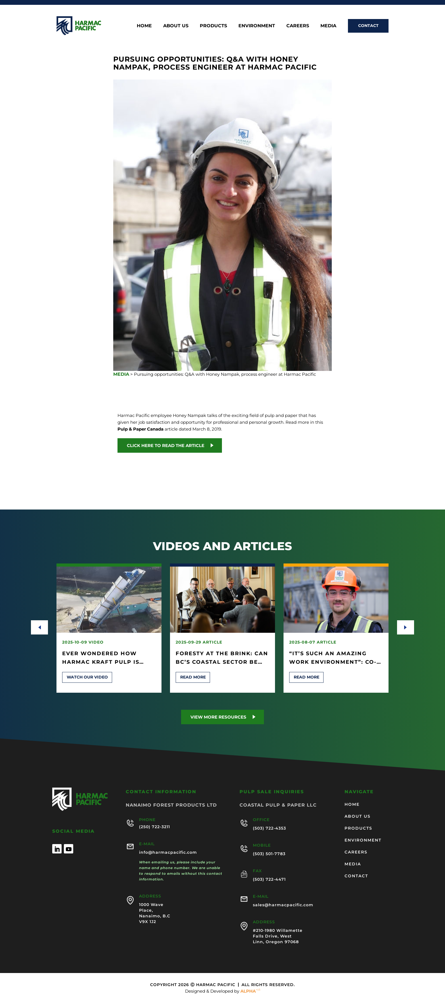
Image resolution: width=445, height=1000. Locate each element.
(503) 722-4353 (269, 828)
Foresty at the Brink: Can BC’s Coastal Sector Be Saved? (222, 662)
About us (175, 25)
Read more (193, 677)
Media (328, 25)
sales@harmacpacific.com (283, 904)
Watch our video (87, 677)
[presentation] (39, 627)
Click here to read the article (165, 445)
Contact (368, 25)
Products (213, 25)
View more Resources (218, 717)
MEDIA (121, 374)
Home (144, 25)
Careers (297, 25)
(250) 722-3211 (154, 826)
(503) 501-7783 (269, 853)
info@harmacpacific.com (168, 852)
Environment (256, 25)
